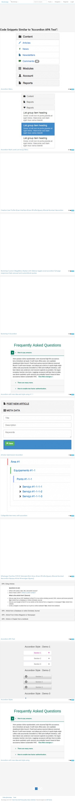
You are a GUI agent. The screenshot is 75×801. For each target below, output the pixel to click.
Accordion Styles (7, 699)
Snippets (58, 2)
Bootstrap (14, 1)
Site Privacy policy (22, 799)
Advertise (33, 799)
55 (70, 699)
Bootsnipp (5, 2)
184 (69, 210)
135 (69, 333)
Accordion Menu (7, 89)
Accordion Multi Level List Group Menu (14, 150)
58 (70, 639)
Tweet (14, 797)
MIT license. (49, 799)
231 (69, 149)
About (28, 799)
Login (72, 2)
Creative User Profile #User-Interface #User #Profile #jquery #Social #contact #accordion (32, 210)
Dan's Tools (15, 799)
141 (69, 271)
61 (70, 576)
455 (69, 89)
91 (70, 515)
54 (70, 760)
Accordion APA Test (8, 639)
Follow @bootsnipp (7, 797)
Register (65, 2)
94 (70, 455)
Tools (50, 2)
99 (70, 394)
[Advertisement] (37, 14)
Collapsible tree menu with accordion (14, 515)
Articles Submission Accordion (12, 455)
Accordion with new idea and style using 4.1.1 (17, 394)
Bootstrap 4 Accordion (9, 334)
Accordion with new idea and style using (15, 760)
